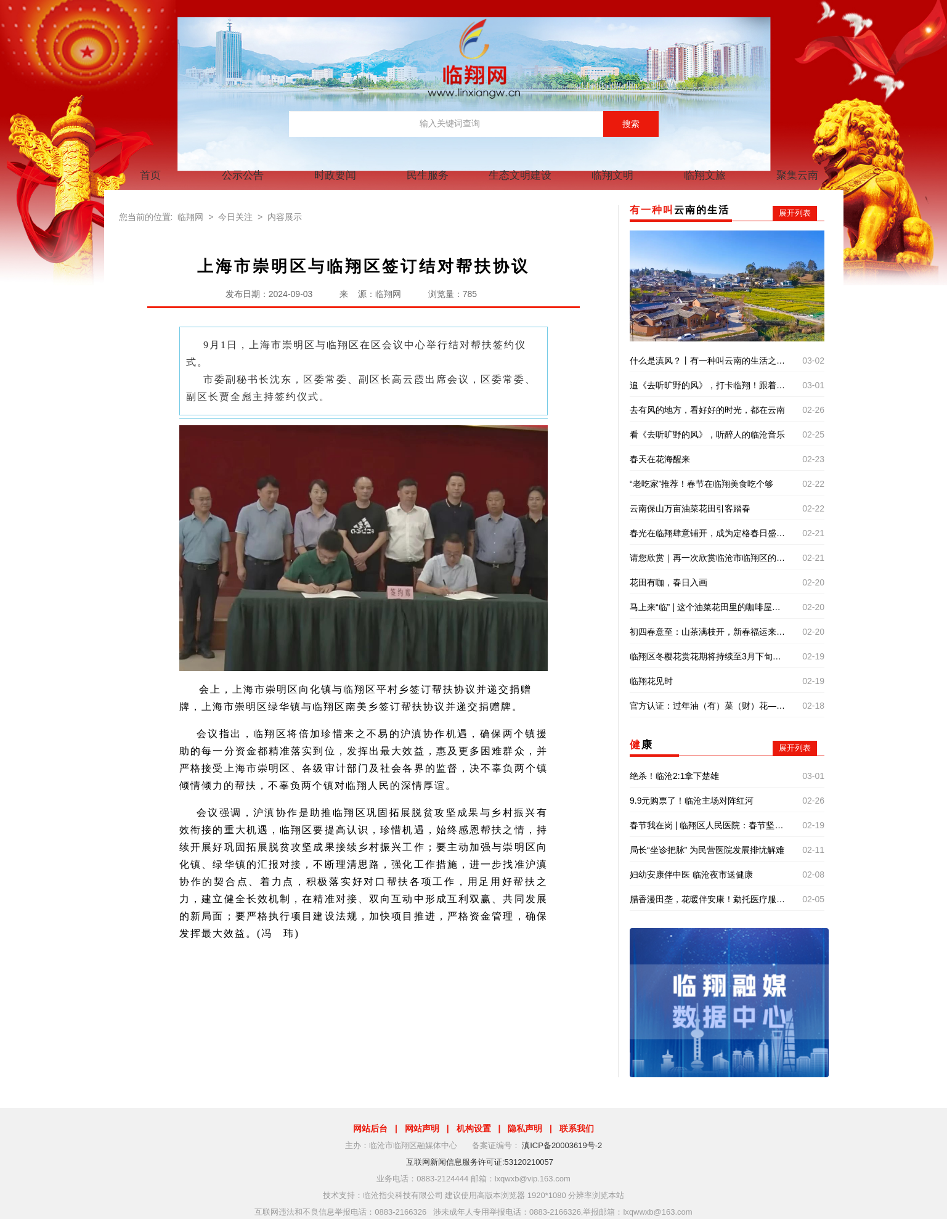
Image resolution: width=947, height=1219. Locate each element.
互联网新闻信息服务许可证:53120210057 (479, 1162)
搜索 (631, 124)
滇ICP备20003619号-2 (562, 1145)
